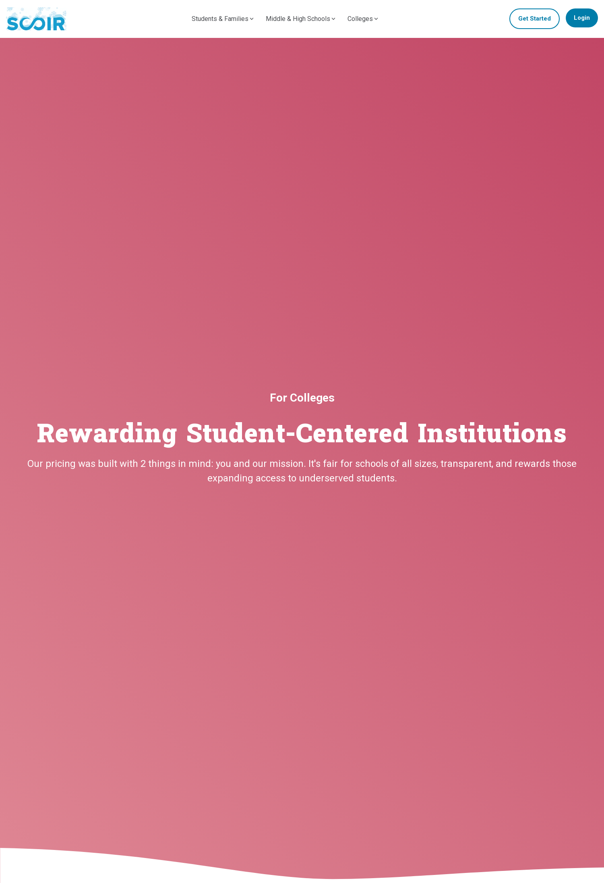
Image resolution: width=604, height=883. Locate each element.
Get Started (534, 18)
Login (582, 17)
